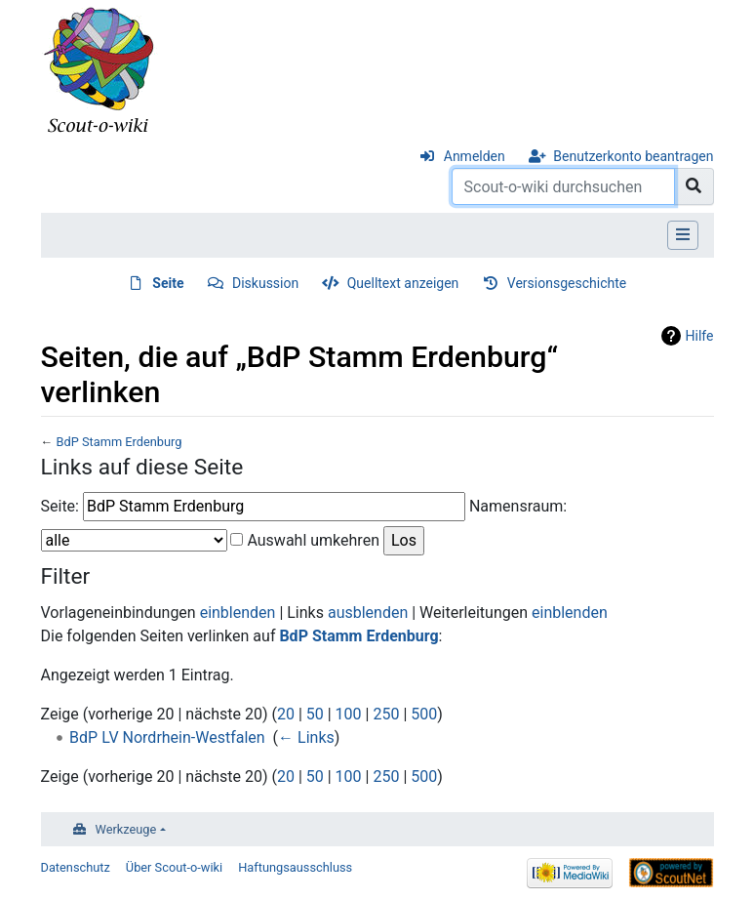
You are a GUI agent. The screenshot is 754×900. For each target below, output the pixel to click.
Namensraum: (518, 506)
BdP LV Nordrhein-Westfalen (167, 737)
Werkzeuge (126, 829)
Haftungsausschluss (295, 867)
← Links (306, 737)
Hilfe (700, 336)
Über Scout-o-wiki (174, 867)
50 (315, 714)
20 (286, 714)
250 (386, 714)
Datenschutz (75, 867)
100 (349, 714)
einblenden (238, 612)
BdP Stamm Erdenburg (118, 441)
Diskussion (265, 283)
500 (424, 714)
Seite (167, 283)
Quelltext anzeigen (403, 283)
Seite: (60, 506)
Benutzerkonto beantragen (633, 156)
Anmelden (474, 156)
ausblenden (368, 612)
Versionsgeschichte (566, 283)
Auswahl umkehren (313, 540)
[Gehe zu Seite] (694, 186)
